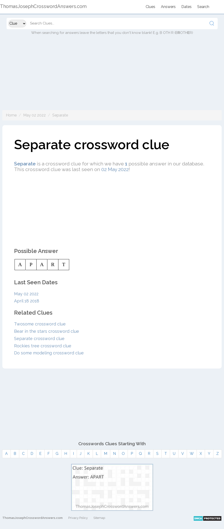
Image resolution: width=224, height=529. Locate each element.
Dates (186, 6)
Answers (168, 6)
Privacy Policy (78, 518)
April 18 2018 (26, 300)
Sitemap (99, 518)
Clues (150, 6)
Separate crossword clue (39, 338)
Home (11, 115)
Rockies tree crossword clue (42, 345)
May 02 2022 (34, 115)
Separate (60, 115)
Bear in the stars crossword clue (46, 331)
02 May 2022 (115, 169)
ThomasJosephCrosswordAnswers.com (32, 518)
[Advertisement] (112, 77)
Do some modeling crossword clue (49, 352)
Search (203, 6)
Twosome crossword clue (40, 323)
